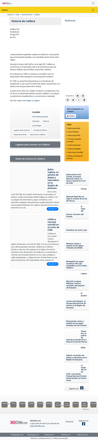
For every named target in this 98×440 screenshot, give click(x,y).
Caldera (5, 10)
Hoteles (72, 116)
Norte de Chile (27, 15)
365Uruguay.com (33, 435)
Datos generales (74, 128)
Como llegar (36, 125)
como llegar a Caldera (31, 101)
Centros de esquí (74, 145)
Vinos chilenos (73, 132)
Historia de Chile (74, 135)
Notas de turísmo (20, 134)
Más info (53, 209)
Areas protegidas (74, 149)
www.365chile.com (37, 426)
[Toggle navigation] (93, 3)
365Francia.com (82, 435)
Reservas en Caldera (37, 134)
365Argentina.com (17, 435)
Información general (40, 117)
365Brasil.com (49, 435)
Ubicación (36, 121)
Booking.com (70, 20)
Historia (46, 121)
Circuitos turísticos (40, 130)
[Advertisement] (76, 57)
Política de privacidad (60, 438)
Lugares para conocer (22, 130)
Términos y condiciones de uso (41, 438)
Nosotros (70, 422)
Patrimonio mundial (75, 152)
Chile (17, 15)
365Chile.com (65, 435)
